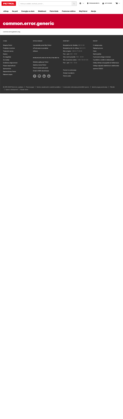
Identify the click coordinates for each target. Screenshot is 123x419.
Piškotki (112, 87)
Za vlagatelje (7, 57)
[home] (9, 3)
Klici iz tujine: (67, 51)
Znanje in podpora (68, 73)
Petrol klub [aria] (54, 11)
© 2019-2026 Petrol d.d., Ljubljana (13, 87)
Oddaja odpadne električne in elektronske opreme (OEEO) (106, 67)
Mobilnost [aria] (42, 11)
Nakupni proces (98, 48)
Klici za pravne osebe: (70, 60)
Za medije (6, 60)
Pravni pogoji (30, 87)
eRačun (35, 51)
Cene (94, 51)
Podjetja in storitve (9, 48)
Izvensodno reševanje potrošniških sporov (76, 87)
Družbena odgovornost (10, 63)
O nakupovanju (97, 45)
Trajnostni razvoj (8, 51)
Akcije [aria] (93, 11)
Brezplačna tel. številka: (70, 45)
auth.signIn (108, 3)
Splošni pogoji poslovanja (99, 87)
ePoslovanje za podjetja (40, 48)
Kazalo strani (24, 89)
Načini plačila (97, 54)
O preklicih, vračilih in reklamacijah (103, 60)
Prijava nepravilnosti (9, 66)
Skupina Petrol (7, 45)
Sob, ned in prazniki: (69, 57)
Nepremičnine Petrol (9, 71)
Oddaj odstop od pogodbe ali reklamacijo (106, 63)
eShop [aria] (5, 11)
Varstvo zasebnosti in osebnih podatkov (49, 87)
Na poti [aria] (15, 11)
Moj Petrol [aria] (83, 11)
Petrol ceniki (67, 76)
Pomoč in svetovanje (69, 70)
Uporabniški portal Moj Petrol (42, 45)
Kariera (5, 54)
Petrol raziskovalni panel (40, 68)
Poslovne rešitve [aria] (68, 11)
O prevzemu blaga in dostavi (102, 57)
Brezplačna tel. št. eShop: (71, 48)
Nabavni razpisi (7, 74)
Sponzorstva (7, 68)
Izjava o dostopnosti (12, 89)
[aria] (93, 3)
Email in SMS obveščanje (41, 71)
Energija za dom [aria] (27, 11)
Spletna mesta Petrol (39, 65)
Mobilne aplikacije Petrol (40, 62)
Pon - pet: (66, 54)
